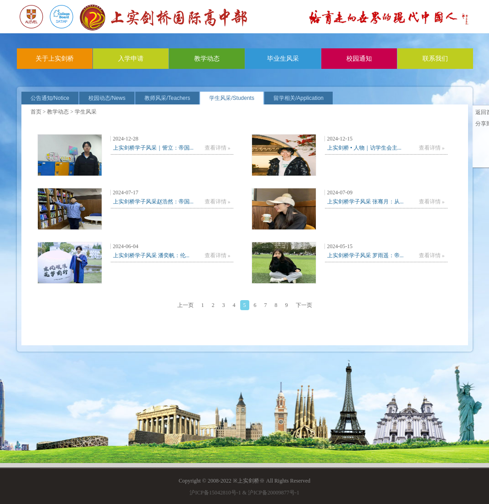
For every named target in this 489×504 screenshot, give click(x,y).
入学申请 (131, 58)
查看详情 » (218, 148)
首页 (36, 112)
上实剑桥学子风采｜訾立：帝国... (153, 148)
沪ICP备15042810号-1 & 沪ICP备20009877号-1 (244, 492)
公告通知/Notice (50, 98)
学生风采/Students (231, 98)
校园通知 (359, 58)
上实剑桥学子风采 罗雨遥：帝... (365, 255)
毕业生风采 (283, 58)
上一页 (185, 305)
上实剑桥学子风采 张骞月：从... (365, 201)
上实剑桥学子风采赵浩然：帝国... (153, 201)
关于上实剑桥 (55, 58)
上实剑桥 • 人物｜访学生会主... (364, 148)
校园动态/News (106, 98)
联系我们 (435, 58)
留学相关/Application (298, 98)
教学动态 (207, 58)
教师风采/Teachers (167, 98)
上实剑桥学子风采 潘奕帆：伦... (151, 255)
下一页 (304, 305)
